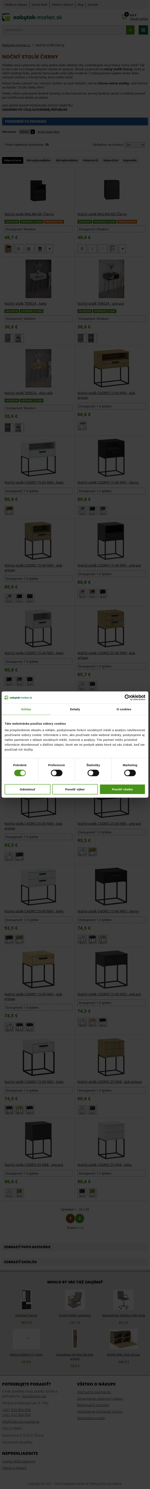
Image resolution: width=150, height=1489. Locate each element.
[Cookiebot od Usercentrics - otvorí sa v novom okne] (127, 698)
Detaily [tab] (75, 709)
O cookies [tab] (124, 709)
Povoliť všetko (122, 789)
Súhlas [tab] (26, 709)
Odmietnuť (27, 789)
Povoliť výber (75, 789)
